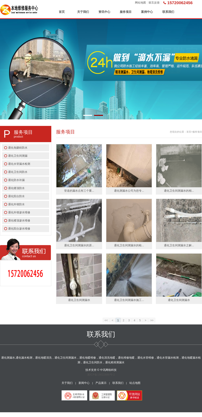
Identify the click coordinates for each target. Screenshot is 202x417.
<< (106, 320)
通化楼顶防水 (16, 188)
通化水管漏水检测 (19, 163)
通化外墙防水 (16, 204)
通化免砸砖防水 (17, 147)
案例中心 (147, 11)
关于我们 (83, 11)
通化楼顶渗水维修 (19, 220)
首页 (62, 11)
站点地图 (134, 382)
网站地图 (140, 2)
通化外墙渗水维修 (19, 212)
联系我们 (168, 11)
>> (151, 320)
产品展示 (101, 382)
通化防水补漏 (16, 180)
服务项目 (126, 11)
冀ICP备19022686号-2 (101, 374)
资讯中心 (104, 11)
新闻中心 (84, 382)
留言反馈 (154, 2)
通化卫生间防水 (17, 171)
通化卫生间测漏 (17, 155)
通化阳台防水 (16, 196)
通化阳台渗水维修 (19, 228)
